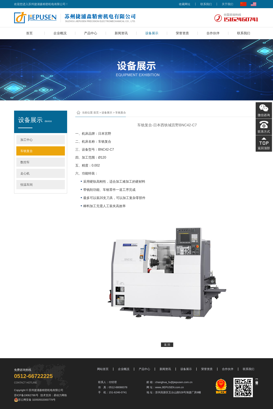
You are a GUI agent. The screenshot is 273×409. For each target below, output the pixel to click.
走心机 (25, 173)
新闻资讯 (121, 33)
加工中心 (26, 139)
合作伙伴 (213, 33)
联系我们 (206, 4)
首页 (29, 33)
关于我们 (227, 4)
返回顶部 (264, 148)
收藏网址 (184, 4)
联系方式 (264, 131)
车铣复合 (26, 151)
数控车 (25, 162)
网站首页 (103, 369)
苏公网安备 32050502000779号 (34, 400)
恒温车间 (26, 184)
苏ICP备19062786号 (26, 395)
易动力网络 (60, 395)
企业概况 (60, 33)
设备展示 (151, 33)
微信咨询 (264, 115)
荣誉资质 (182, 33)
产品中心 (90, 33)
